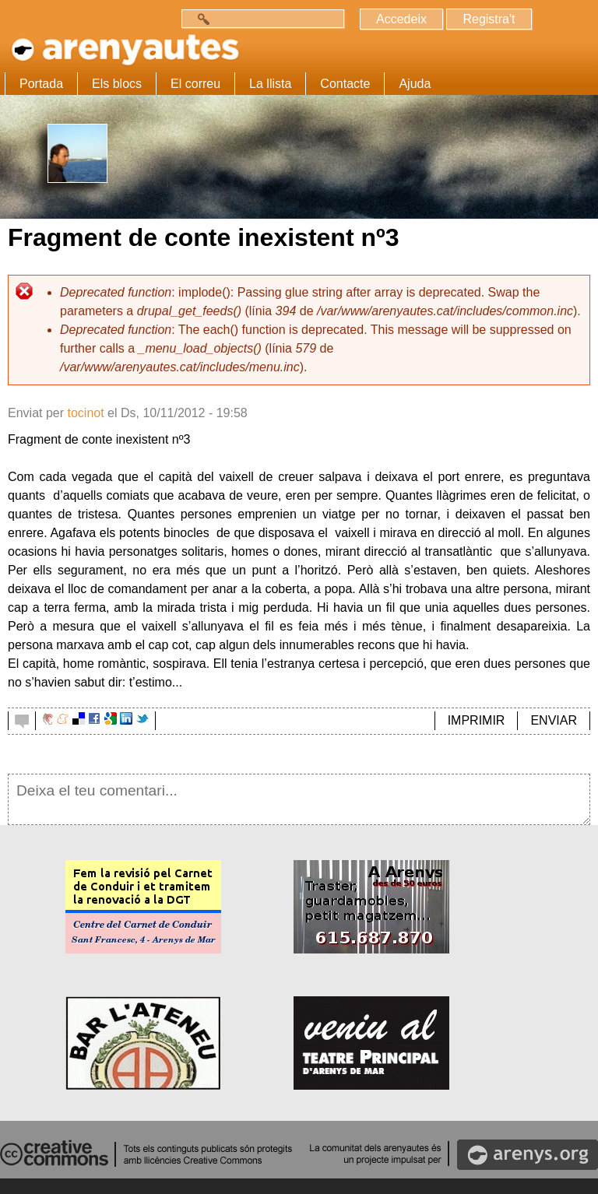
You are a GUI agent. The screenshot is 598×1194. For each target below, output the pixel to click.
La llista (270, 83)
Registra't (489, 19)
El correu (195, 83)
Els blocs (117, 83)
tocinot (85, 413)
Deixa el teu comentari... (299, 799)
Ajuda (415, 83)
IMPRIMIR (476, 720)
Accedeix (401, 19)
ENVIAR (553, 720)
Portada (41, 83)
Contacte (345, 83)
